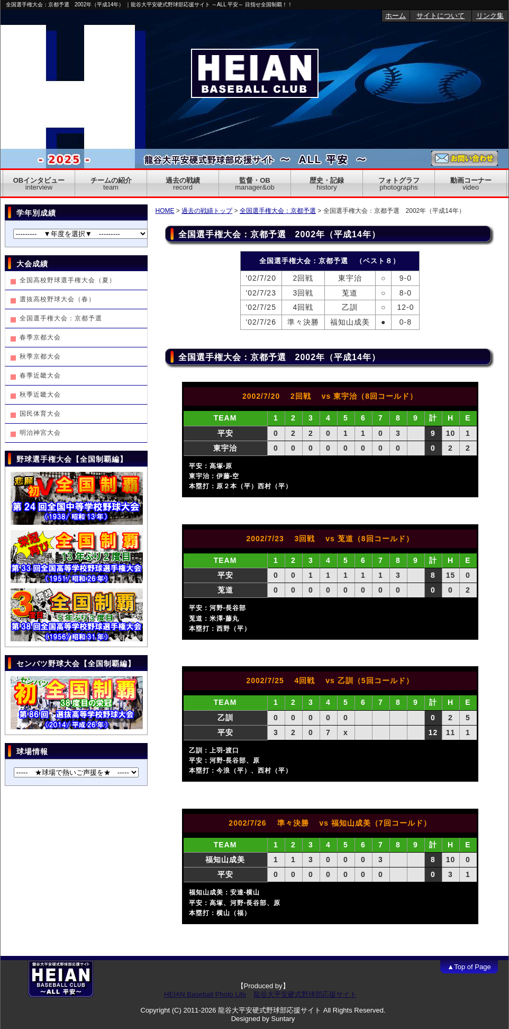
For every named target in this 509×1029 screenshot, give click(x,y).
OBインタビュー (39, 183)
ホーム (395, 16)
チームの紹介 (111, 183)
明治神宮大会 (40, 433)
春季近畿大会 (40, 375)
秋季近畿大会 (40, 394)
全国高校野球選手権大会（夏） (68, 280)
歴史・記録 (327, 183)
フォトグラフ (399, 183)
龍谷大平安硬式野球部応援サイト (305, 994)
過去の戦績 (183, 183)
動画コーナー (471, 183)
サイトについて (440, 16)
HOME (165, 210)
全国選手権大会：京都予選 (278, 210)
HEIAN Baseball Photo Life (205, 994)
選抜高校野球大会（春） (57, 299)
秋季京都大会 (40, 356)
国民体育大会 (40, 413)
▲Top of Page (468, 967)
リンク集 (490, 16)
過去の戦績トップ (206, 210)
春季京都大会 (40, 337)
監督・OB (254, 183)
